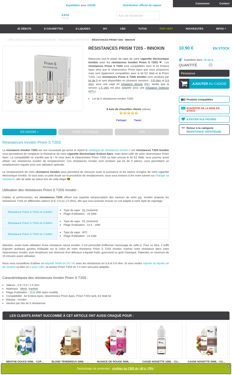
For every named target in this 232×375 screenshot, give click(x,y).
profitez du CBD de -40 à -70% (133, 368)
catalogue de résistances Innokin (108, 150)
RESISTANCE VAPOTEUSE (74, 39)
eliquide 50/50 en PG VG (60, 263)
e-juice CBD (37, 266)
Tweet (137, 120)
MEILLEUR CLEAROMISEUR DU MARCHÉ (32, 39)
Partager (121, 120)
